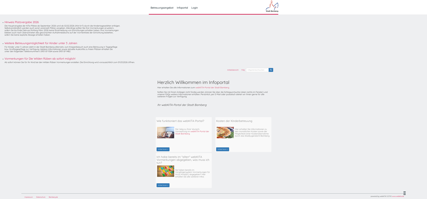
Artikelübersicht (233, 70)
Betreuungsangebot (162, 7)
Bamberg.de (53, 197)
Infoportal (182, 7)
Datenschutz (40, 197)
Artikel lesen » (163, 149)
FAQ (243, 70)
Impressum (29, 197)
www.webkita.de (398, 196)
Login (194, 7)
